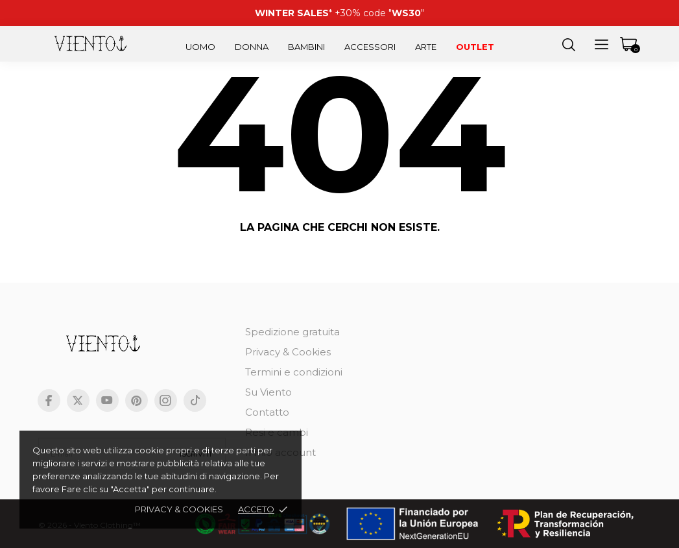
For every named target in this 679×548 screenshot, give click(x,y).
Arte (425, 47)
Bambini (306, 47)
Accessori (370, 47)
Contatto (267, 412)
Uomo (200, 47)
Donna (251, 47)
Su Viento (268, 392)
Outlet (475, 47)
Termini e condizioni (293, 372)
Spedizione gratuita (292, 332)
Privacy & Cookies (288, 352)
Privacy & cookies (179, 509)
